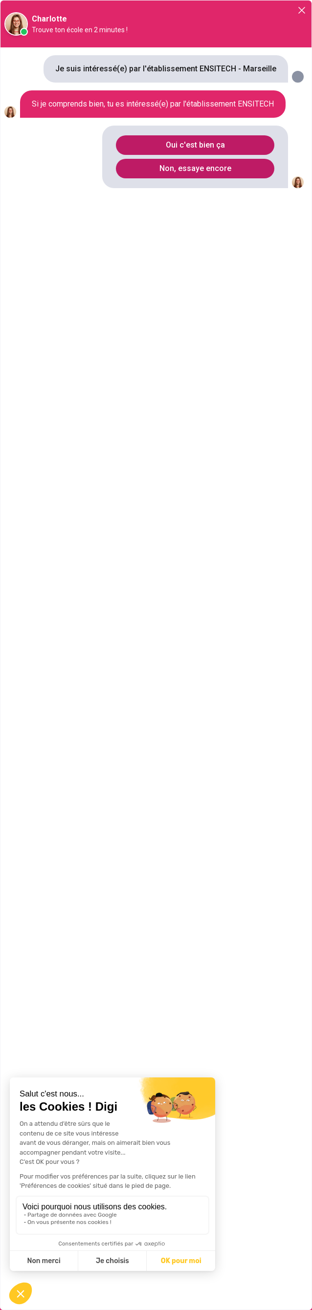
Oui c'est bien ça (195, 145)
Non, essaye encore (195, 168)
